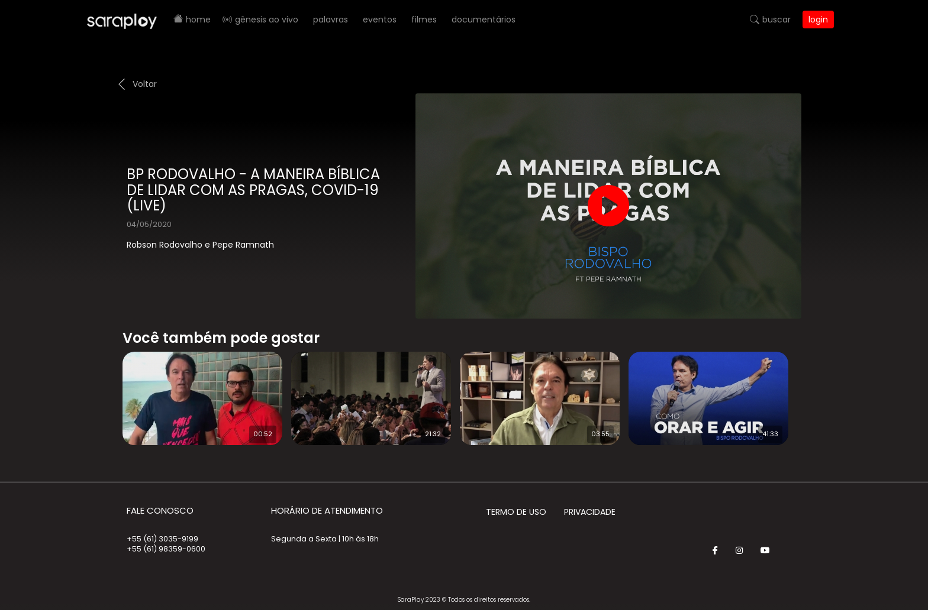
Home (198, 19)
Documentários (483, 19)
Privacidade (590, 512)
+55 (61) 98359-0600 (166, 549)
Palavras (330, 19)
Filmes (424, 19)
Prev (104, 390)
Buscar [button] (776, 19)
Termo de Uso (516, 512)
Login (818, 19)
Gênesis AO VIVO (266, 19)
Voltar (145, 84)
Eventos (380, 19)
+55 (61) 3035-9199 (162, 539)
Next (813, 390)
